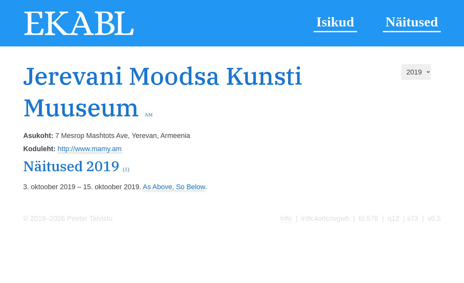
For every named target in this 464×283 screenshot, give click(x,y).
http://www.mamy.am (90, 149)
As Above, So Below (174, 187)
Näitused (411, 21)
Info (286, 218)
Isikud (335, 21)
